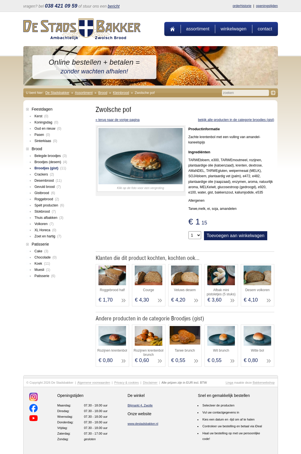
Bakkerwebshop (264, 382)
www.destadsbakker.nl (143, 423)
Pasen (42, 135)
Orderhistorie (242, 6)
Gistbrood (45, 193)
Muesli (42, 270)
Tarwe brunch (185, 350)
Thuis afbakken (49, 218)
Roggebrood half (112, 290)
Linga (229, 382)
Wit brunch (221, 350)
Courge (148, 290)
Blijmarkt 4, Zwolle (140, 405)
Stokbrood (45, 211)
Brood (102, 93)
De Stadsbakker (57, 93)
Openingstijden (267, 6)
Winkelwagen (233, 28)
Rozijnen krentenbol (112, 350)
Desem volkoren (257, 290)
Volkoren (44, 224)
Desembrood (48, 181)
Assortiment (198, 28)
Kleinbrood (121, 93)
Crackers (44, 174)
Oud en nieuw (48, 129)
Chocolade (46, 257)
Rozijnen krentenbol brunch (148, 352)
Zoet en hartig (48, 236)
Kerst (41, 116)
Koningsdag (47, 122)
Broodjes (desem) (51, 162)
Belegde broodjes (51, 156)
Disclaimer (150, 382)
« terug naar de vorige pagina (118, 120)
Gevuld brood (48, 187)
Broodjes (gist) (50, 168)
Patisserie (40, 244)
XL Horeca (46, 230)
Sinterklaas (46, 141)
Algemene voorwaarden (93, 382)
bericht (114, 6)
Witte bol (257, 350)
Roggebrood (47, 199)
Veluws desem (185, 290)
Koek (42, 264)
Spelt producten (49, 205)
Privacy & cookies (126, 382)
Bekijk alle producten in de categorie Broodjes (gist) (236, 120)
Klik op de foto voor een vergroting (140, 188)
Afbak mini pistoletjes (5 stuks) (221, 292)
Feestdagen (42, 109)
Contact (265, 28)
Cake (41, 251)
